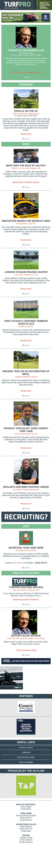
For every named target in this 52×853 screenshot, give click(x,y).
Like (24, 77)
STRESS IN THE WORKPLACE (26, 50)
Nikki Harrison (18, 563)
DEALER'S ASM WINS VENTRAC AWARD (26, 487)
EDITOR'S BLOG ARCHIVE (26, 635)
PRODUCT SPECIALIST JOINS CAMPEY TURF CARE (26, 430)
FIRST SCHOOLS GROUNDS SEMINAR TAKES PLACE (26, 322)
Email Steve (26, 809)
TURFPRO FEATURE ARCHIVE (26, 587)
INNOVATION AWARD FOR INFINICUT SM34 (26, 221)
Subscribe (26, 752)
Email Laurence (26, 842)
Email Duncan (26, 820)
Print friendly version (26, 757)
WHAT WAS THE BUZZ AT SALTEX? (26, 165)
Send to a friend (26, 747)
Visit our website (26, 762)
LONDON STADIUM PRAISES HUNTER (26, 272)
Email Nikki (26, 831)
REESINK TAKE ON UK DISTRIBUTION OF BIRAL (26, 372)
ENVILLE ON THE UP (26, 111)
